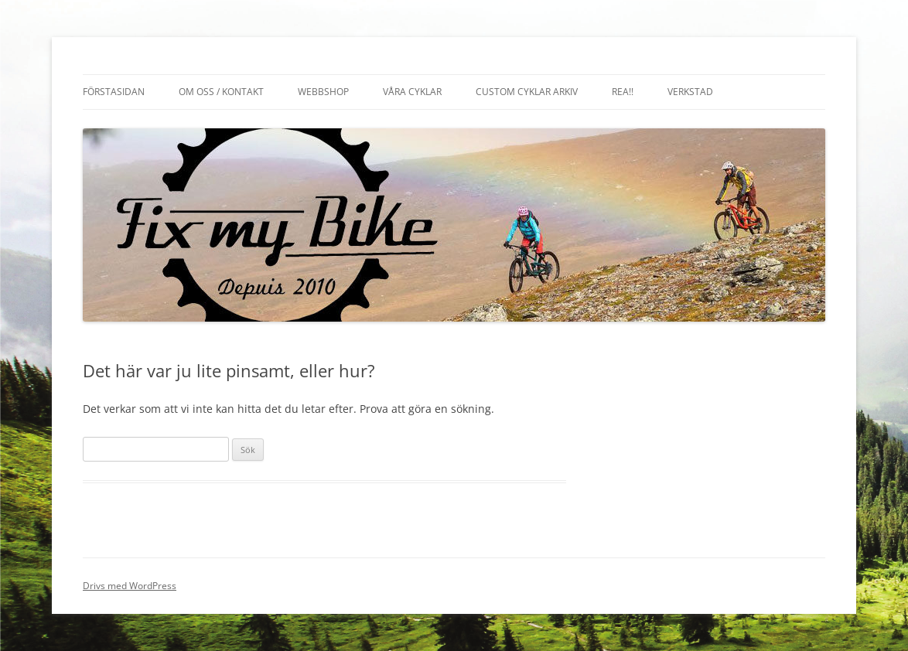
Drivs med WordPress (129, 585)
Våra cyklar (412, 91)
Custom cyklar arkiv (527, 91)
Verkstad (690, 91)
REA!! (622, 91)
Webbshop (323, 91)
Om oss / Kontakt (221, 91)
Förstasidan (114, 91)
